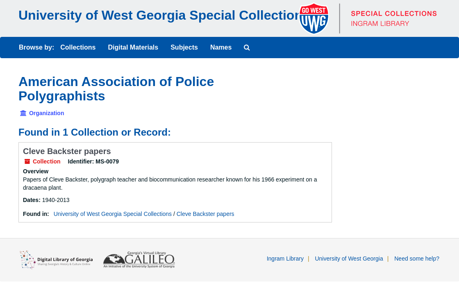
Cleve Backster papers (67, 151)
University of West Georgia (349, 258)
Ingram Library (285, 258)
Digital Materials (133, 47)
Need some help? (416, 258)
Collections (77, 47)
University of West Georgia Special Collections (164, 15)
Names (221, 47)
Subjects (184, 47)
